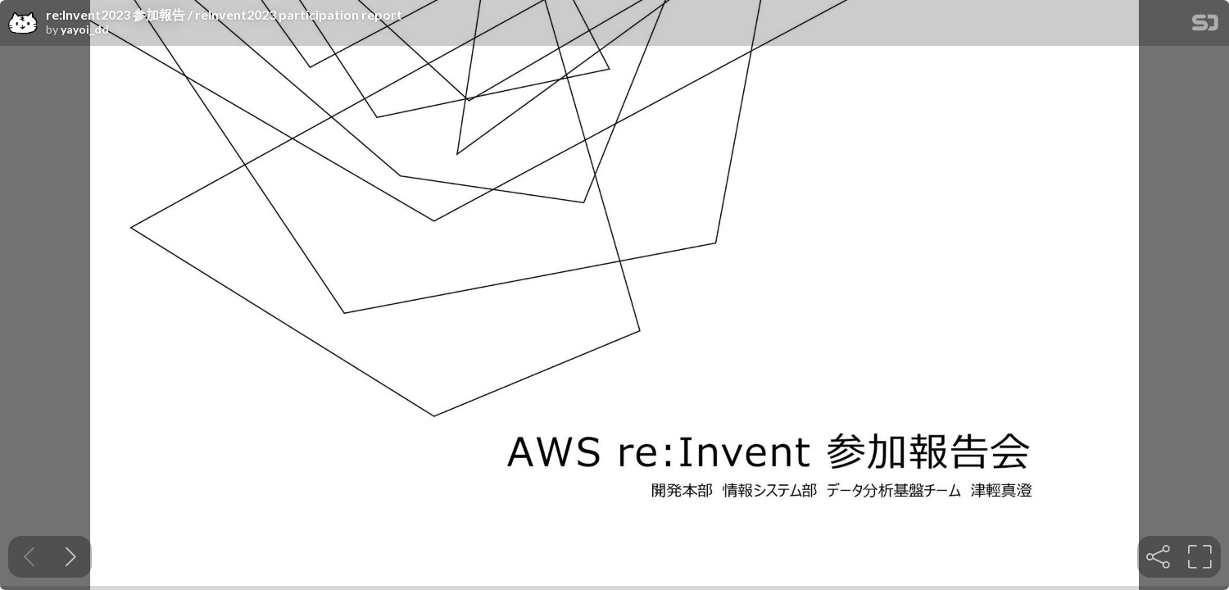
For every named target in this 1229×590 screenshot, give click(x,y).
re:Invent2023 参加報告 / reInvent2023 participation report (224, 14)
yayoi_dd (85, 29)
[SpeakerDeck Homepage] (1205, 26)
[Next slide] (70, 556)
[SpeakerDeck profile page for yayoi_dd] (23, 23)
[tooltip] (1158, 556)
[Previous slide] (29, 556)
